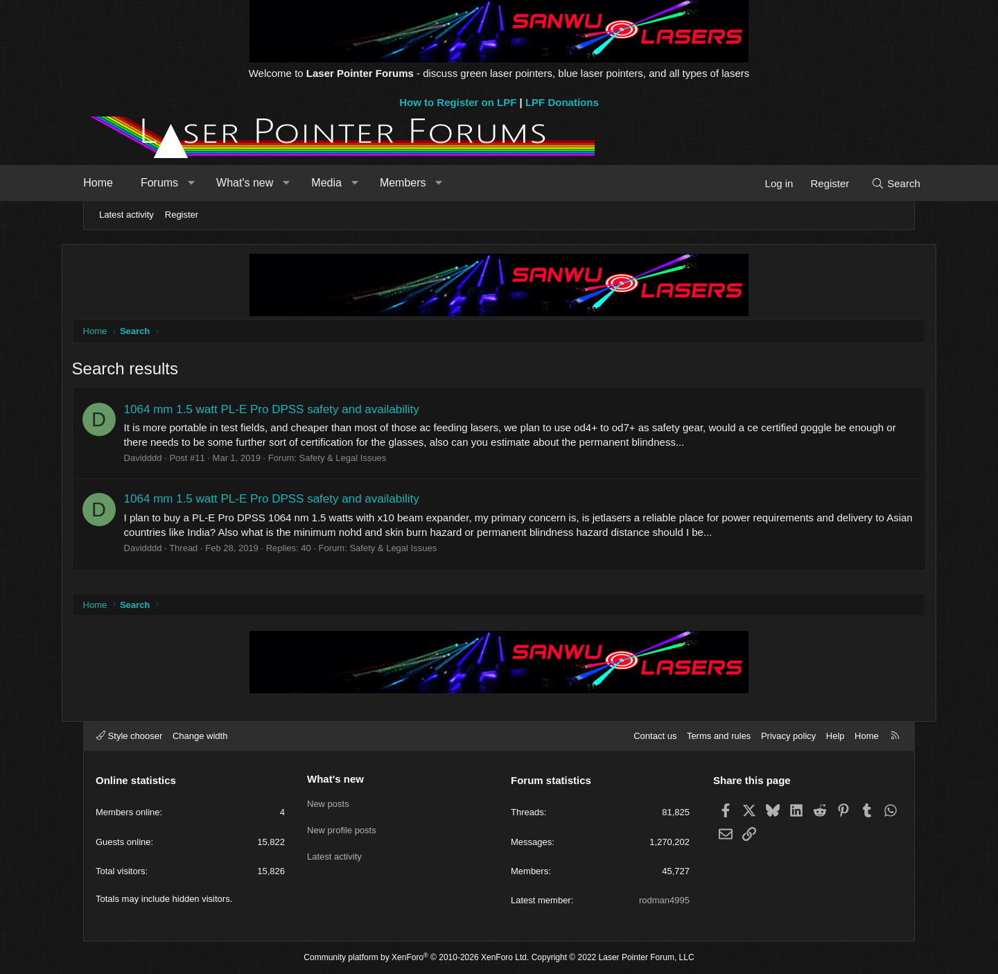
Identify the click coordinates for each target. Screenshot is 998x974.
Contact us (654, 736)
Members (424, 183)
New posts (328, 802)
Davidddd (165, 458)
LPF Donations (562, 102)
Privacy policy (788, 736)
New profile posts (341, 828)
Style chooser (129, 736)
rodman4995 (664, 900)
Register (181, 214)
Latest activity (126, 214)
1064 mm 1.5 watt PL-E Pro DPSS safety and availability (293, 410)
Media (347, 183)
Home (119, 183)
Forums (180, 183)
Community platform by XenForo (416, 957)
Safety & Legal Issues (365, 458)
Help (835, 736)
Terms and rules (719, 736)
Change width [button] (200, 736)
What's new (265, 183)
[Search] (875, 183)
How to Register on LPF (457, 102)
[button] (211, 183)
